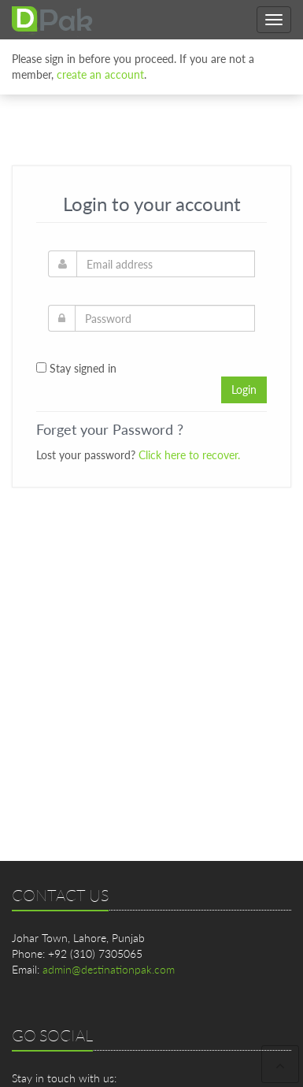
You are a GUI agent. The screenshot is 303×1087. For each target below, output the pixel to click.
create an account (100, 72)
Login (244, 389)
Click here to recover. (189, 455)
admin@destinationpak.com (108, 969)
